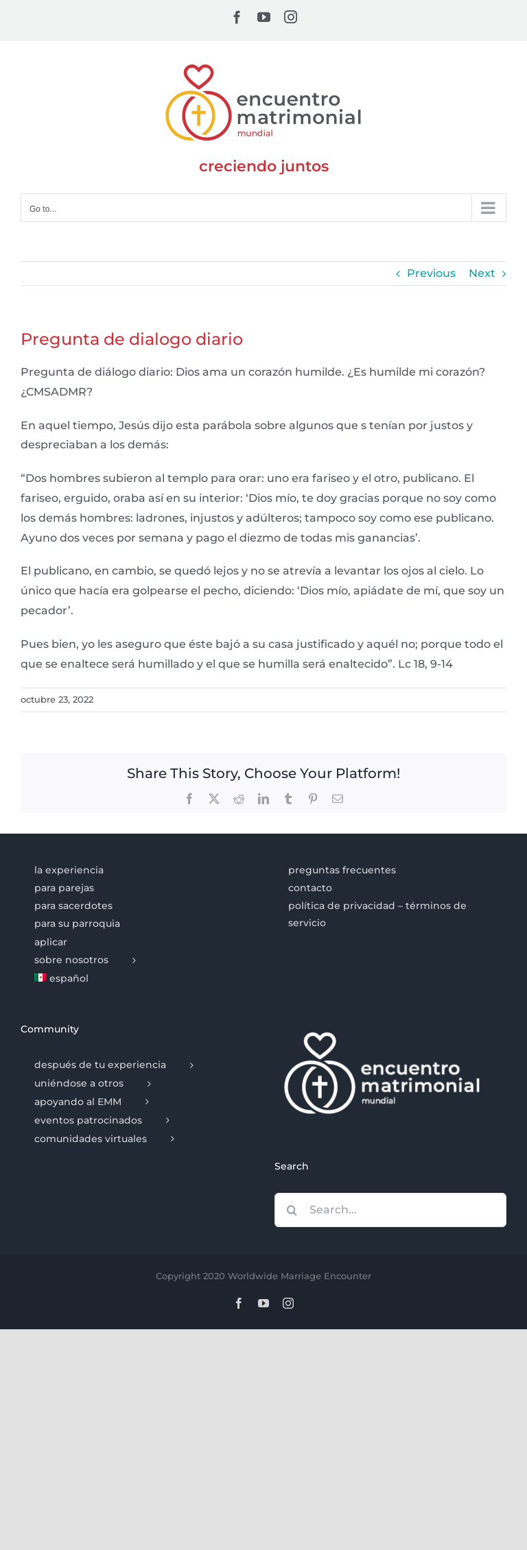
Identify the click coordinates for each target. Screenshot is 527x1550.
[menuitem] (136, 979)
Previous (431, 273)
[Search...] (390, 1210)
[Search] (291, 1210)
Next (482, 273)
